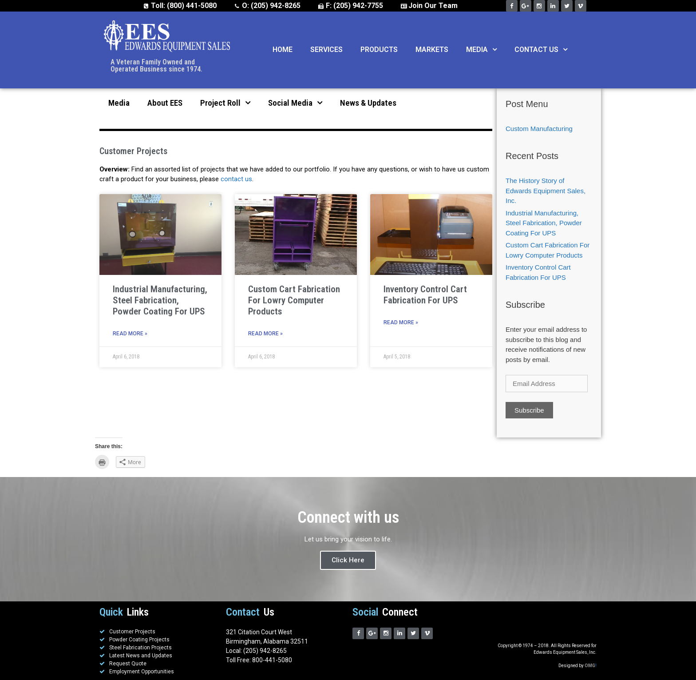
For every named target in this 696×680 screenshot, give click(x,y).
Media (481, 49)
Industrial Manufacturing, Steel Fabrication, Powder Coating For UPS (160, 300)
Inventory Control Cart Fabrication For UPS (425, 295)
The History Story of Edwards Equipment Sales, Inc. (545, 190)
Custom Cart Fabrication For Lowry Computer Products (294, 300)
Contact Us (540, 49)
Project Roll (225, 103)
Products (379, 49)
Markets (431, 49)
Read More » (130, 333)
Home (283, 49)
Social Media (295, 103)
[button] (492, 49)
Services (326, 49)
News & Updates (368, 103)
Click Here (348, 560)
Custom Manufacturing (539, 128)
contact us (236, 179)
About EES (164, 103)
